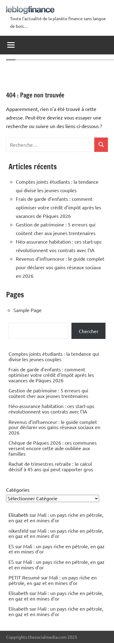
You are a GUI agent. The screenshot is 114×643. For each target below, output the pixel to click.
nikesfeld (18, 530)
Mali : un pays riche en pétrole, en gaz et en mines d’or (56, 517)
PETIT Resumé (24, 577)
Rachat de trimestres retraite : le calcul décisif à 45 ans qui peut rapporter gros (51, 466)
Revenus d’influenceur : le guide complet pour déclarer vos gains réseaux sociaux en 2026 (60, 267)
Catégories (17, 490)
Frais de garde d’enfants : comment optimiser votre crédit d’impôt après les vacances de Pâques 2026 (58, 207)
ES (11, 546)
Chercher (88, 331)
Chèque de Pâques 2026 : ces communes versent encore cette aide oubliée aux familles (53, 447)
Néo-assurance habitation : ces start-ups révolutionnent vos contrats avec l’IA (51, 408)
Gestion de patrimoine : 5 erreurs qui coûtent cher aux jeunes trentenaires (48, 393)
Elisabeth (18, 593)
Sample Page (27, 310)
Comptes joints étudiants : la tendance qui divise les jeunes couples (54, 356)
